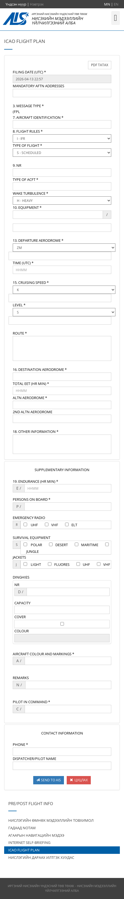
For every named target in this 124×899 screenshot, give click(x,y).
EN (116, 4)
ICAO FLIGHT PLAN (24, 849)
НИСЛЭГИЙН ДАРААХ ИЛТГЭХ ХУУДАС (41, 857)
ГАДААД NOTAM (22, 827)
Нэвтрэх (37, 4)
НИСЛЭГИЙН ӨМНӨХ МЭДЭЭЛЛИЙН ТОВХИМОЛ (51, 820)
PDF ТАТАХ (99, 65)
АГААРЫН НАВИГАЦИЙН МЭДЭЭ (36, 835)
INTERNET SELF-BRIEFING (29, 842)
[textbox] (62, 79)
